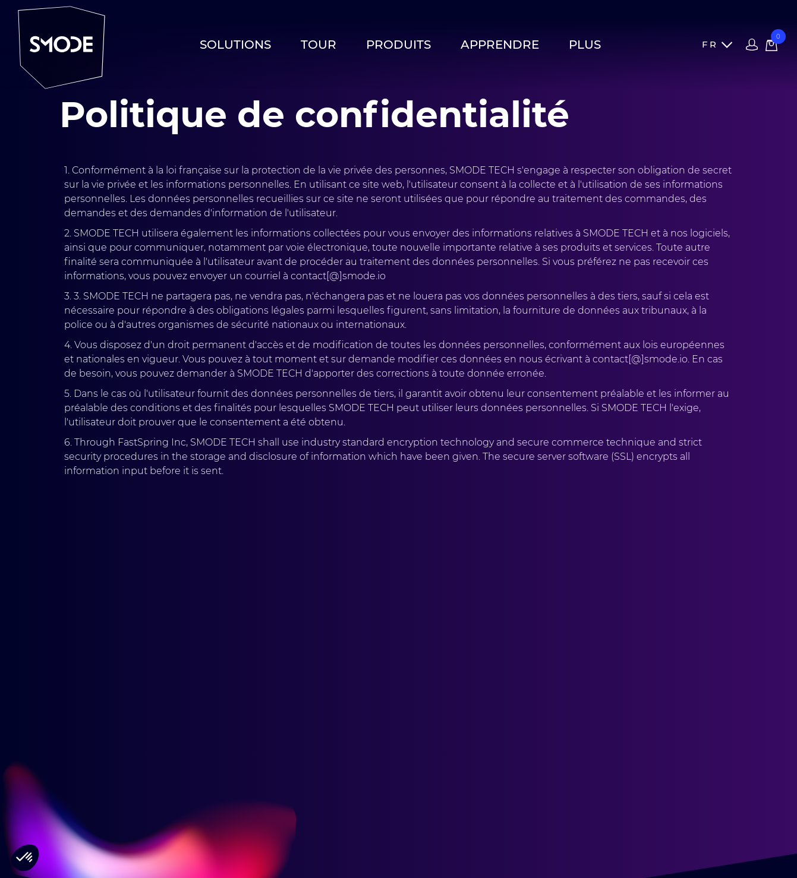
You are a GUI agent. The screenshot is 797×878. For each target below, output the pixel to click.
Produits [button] (398, 44)
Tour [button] (318, 44)
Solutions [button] (235, 44)
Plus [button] (585, 44)
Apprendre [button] (500, 44)
